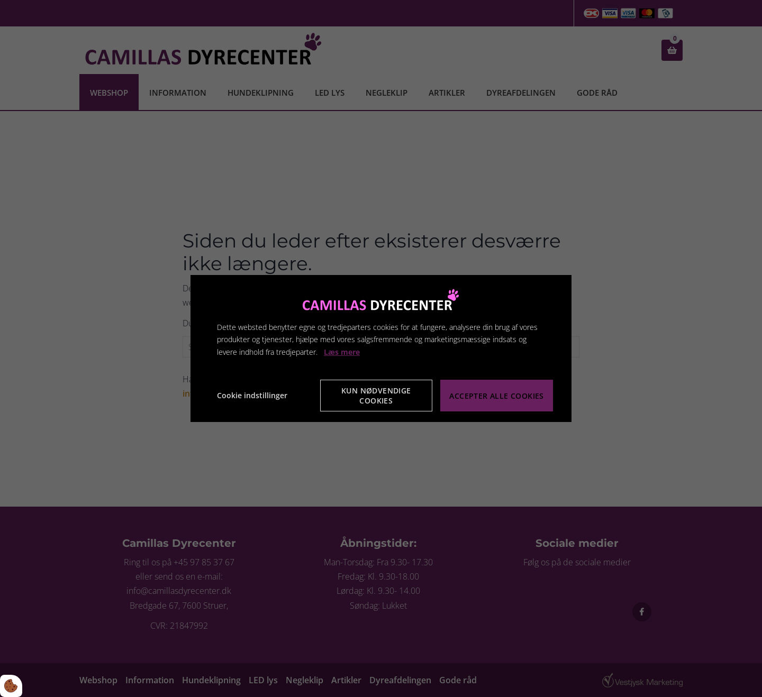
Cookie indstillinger (252, 395)
